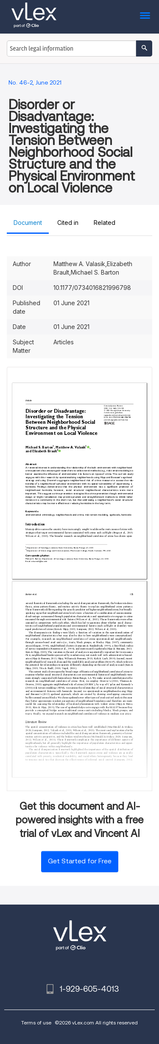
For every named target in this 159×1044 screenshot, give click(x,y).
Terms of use (36, 1022)
